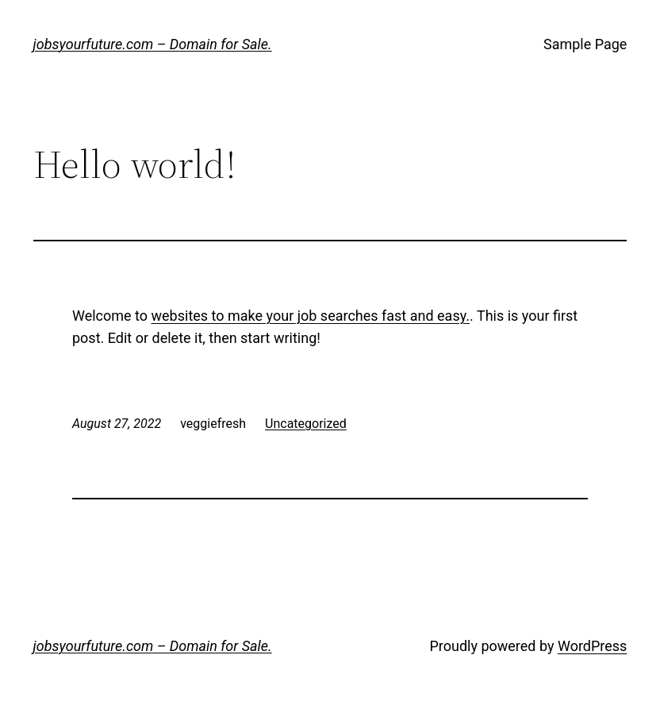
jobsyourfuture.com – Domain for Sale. (152, 44)
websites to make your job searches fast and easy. (311, 315)
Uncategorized (306, 423)
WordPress (592, 646)
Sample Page (585, 44)
